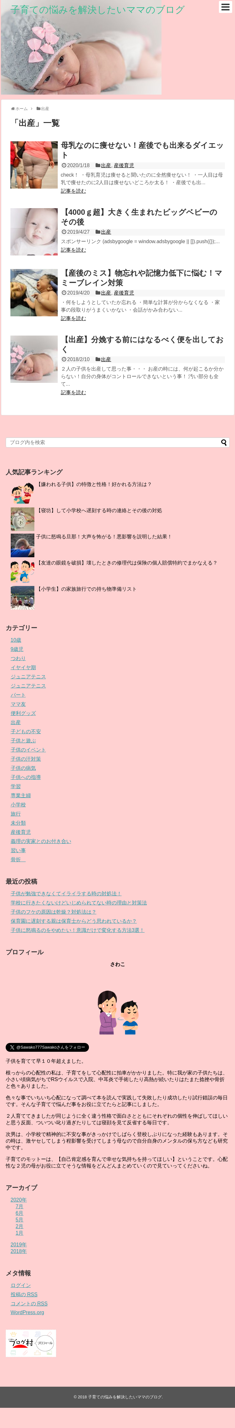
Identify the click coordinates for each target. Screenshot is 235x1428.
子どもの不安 (26, 731)
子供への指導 (26, 777)
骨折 (18, 859)
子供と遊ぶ (23, 740)
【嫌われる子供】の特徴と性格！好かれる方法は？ (94, 484)
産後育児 (124, 165)
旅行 (16, 813)
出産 (106, 165)
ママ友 (18, 704)
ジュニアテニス (28, 676)
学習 (16, 786)
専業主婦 (21, 795)
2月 (20, 1226)
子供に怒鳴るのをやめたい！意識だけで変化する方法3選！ (78, 930)
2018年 (19, 1251)
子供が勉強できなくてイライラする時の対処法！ (66, 893)
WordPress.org (27, 1312)
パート (18, 695)
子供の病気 (23, 768)
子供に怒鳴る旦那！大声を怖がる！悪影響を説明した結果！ (104, 536)
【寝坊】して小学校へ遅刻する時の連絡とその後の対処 (99, 510)
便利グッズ (23, 713)
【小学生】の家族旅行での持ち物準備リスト (86, 589)
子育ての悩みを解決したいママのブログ (97, 9)
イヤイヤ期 (23, 667)
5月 (20, 1219)
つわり (18, 658)
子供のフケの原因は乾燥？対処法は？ (54, 912)
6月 (20, 1213)
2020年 (19, 1200)
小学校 (18, 804)
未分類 (18, 823)
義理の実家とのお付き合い (41, 841)
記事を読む (73, 191)
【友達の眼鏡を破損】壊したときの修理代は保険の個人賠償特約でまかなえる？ (127, 562)
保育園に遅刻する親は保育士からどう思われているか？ (74, 921)
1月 (20, 1233)
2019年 (19, 1244)
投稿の (24, 1294)
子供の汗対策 (26, 759)
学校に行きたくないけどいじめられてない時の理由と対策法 (79, 902)
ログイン (21, 1285)
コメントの (29, 1303)
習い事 (18, 850)
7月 (20, 1206)
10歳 (16, 640)
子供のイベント (28, 749)
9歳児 (17, 649)
